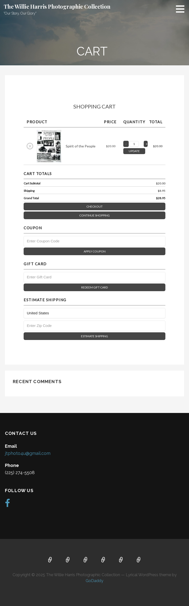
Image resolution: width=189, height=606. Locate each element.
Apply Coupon (95, 251)
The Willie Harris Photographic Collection (57, 6)
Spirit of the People (80, 146)
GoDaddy (94, 580)
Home (50, 560)
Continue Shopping (94, 215)
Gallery (121, 560)
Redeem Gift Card (94, 287)
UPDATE (134, 151)
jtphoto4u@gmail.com (27, 453)
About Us (68, 560)
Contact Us (86, 560)
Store (139, 560)
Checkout (125, 205)
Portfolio (103, 560)
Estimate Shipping (94, 336)
